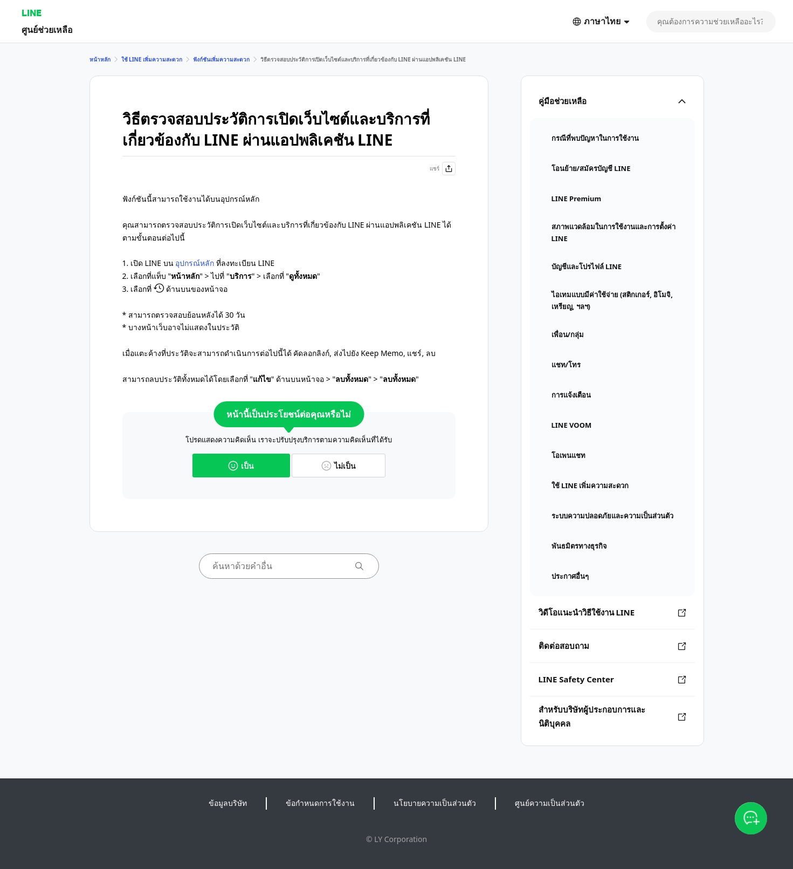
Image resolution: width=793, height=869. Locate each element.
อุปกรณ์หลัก (194, 263)
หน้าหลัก (100, 59)
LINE (32, 12)
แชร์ (443, 168)
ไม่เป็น (338, 466)
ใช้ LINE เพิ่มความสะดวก (151, 59)
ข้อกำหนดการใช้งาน (320, 803)
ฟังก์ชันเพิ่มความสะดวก (221, 59)
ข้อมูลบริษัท (228, 803)
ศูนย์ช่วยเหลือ (47, 29)
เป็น (241, 466)
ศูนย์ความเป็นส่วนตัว (549, 803)
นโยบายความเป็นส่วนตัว (435, 803)
